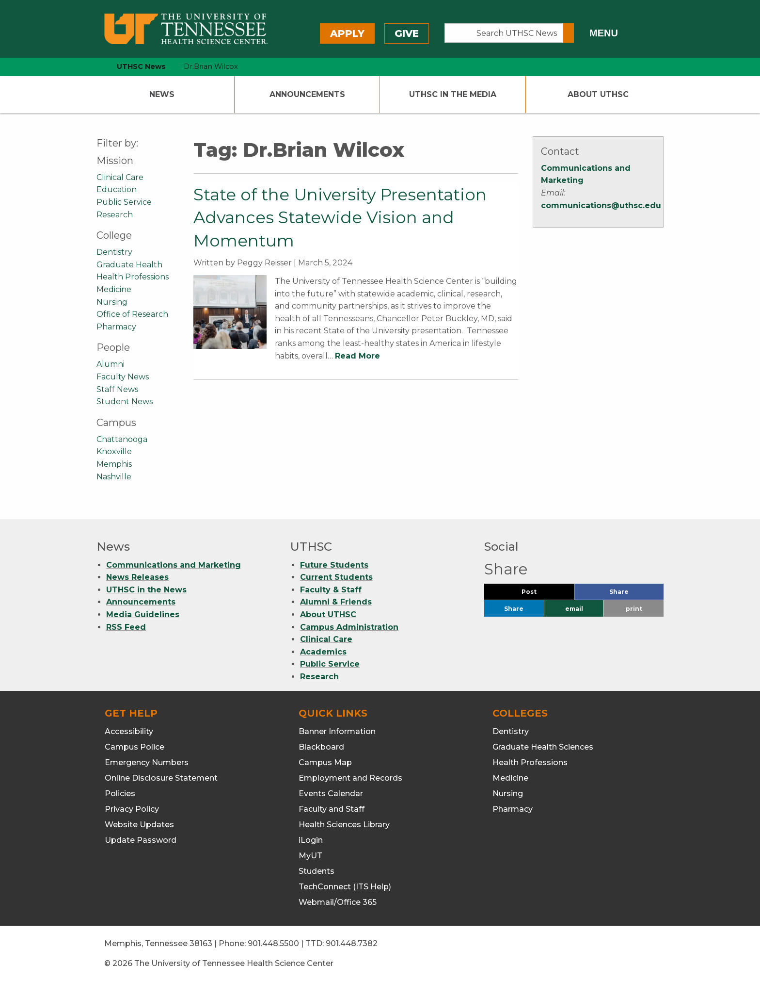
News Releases (137, 577)
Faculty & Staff (331, 589)
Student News (124, 401)
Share (635, 594)
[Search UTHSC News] (503, 33)
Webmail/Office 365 (338, 902)
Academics (323, 651)
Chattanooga (121, 439)
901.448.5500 (273, 943)
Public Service (124, 202)
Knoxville (114, 451)
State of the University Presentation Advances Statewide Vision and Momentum (340, 217)
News (161, 94)
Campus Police (134, 747)
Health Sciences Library (344, 824)
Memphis (114, 464)
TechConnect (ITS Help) (345, 886)
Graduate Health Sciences (542, 747)
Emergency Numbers (147, 762)
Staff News (117, 389)
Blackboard (321, 747)
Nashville (113, 476)
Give (407, 33)
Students (316, 871)
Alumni (110, 364)
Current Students (336, 577)
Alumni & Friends (336, 601)
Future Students (334, 565)
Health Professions (132, 276)
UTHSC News (141, 66)
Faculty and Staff (331, 809)
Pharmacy (116, 326)
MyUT (310, 855)
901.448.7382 (352, 943)
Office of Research (132, 314)
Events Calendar (331, 793)
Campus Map (325, 762)
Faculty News (122, 376)
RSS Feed (126, 627)
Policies (120, 793)
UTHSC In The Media (452, 94)
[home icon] (94, 66)
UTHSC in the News (146, 589)
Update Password (140, 840)
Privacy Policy (132, 809)
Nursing (111, 302)
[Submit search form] (568, 33)
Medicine (113, 289)
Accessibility (129, 731)
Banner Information (337, 731)
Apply (347, 33)
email (574, 608)
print (634, 608)
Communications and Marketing (173, 565)
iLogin (311, 840)
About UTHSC (598, 94)
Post (541, 594)
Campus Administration (349, 627)
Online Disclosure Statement (161, 778)
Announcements (307, 94)
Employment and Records (350, 778)
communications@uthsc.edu (601, 205)
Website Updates (139, 824)
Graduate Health (129, 264)
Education (116, 189)
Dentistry (114, 252)
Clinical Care (119, 177)
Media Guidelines (142, 614)
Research (114, 214)
